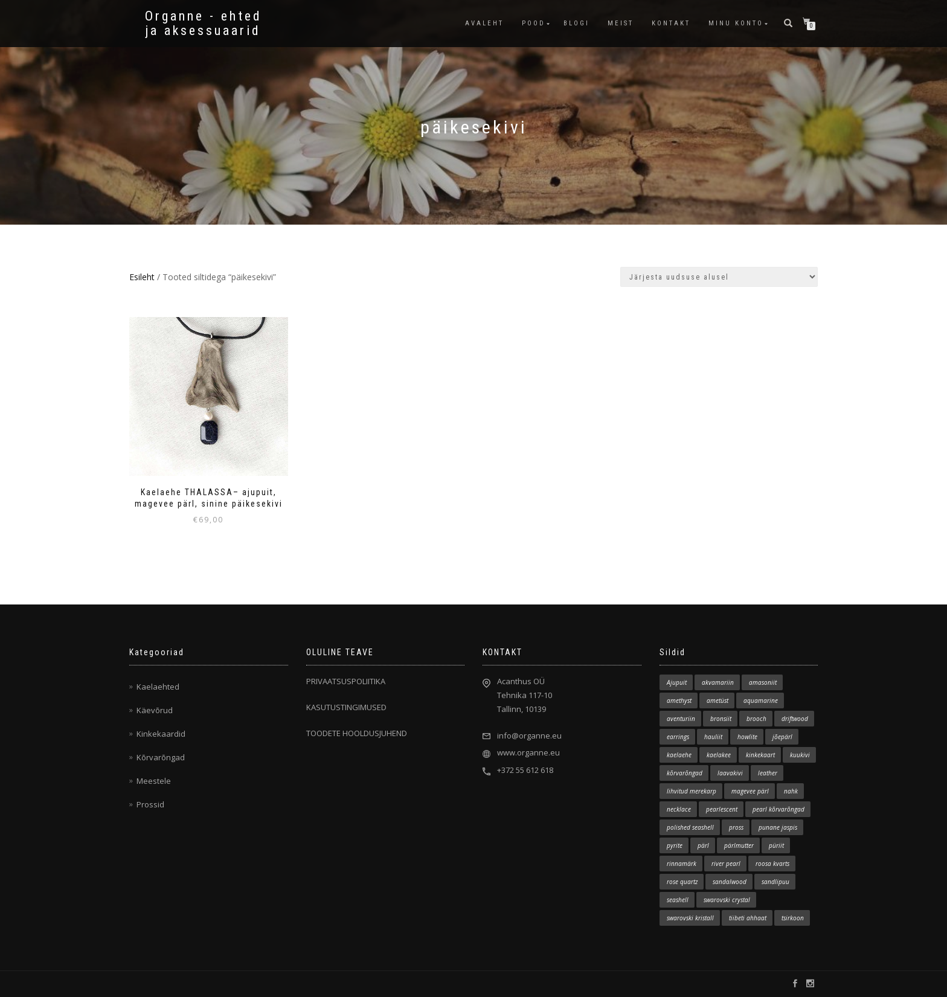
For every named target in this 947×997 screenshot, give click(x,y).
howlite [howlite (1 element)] (747, 737)
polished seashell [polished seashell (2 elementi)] (690, 827)
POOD (533, 23)
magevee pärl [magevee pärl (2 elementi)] (750, 791)
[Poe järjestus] (719, 277)
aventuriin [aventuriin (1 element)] (681, 718)
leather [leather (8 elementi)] (767, 773)
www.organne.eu (528, 752)
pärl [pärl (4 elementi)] (703, 845)
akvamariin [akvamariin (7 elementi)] (718, 682)
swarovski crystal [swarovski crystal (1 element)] (727, 900)
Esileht (142, 277)
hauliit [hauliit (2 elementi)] (713, 737)
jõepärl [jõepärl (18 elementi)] (782, 737)
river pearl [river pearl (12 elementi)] (725, 863)
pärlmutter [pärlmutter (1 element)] (739, 845)
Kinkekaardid (160, 733)
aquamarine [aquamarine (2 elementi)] (760, 700)
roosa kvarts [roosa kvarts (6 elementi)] (772, 863)
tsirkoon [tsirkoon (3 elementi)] (793, 918)
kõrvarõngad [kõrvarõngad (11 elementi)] (684, 773)
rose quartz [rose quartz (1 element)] (682, 881)
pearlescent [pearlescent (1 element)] (721, 809)
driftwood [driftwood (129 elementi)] (795, 718)
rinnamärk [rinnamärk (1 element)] (681, 863)
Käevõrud (154, 710)
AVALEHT (484, 23)
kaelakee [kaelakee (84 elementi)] (719, 755)
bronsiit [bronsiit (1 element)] (720, 718)
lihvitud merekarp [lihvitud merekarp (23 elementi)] (691, 791)
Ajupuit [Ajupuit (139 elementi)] (677, 682)
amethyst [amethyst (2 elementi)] (679, 700)
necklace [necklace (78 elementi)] (679, 809)
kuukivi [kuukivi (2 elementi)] (800, 755)
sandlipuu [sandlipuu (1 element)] (775, 881)
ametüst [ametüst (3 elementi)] (717, 700)
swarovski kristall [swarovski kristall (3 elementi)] (690, 918)
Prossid (150, 804)
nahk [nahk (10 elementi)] (791, 791)
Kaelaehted (157, 686)
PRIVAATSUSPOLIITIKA (345, 681)
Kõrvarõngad (160, 757)
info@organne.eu (529, 735)
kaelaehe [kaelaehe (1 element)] (679, 755)
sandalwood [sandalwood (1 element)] (729, 881)
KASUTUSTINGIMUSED (346, 707)
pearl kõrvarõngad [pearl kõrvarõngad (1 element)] (778, 809)
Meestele (153, 780)
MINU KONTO (735, 23)
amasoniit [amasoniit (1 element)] (763, 682)
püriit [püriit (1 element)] (776, 845)
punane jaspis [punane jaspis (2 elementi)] (778, 827)
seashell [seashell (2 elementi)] (678, 900)
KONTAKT (671, 23)
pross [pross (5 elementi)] (736, 827)
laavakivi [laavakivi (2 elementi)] (730, 773)
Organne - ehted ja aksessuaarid (203, 23)
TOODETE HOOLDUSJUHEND (356, 733)
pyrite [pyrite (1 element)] (674, 845)
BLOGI (576, 23)
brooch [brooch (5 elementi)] (756, 718)
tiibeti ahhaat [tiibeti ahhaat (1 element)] (747, 918)
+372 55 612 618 (525, 770)
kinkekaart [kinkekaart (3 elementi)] (760, 755)
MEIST (621, 23)
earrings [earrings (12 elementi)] (678, 737)
